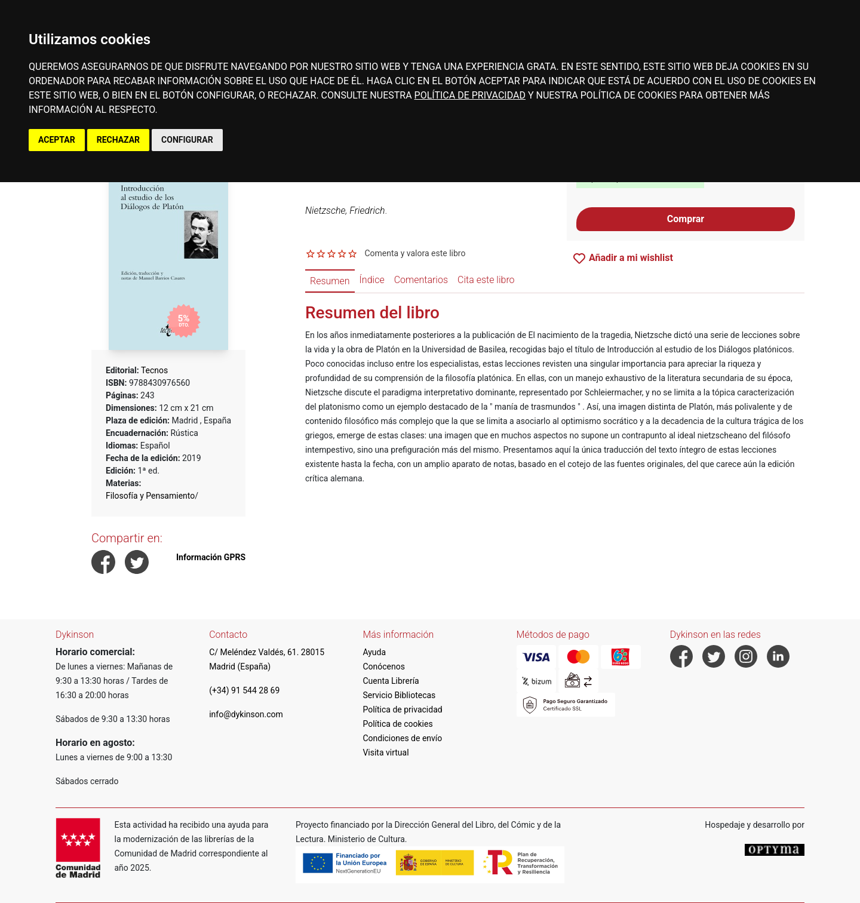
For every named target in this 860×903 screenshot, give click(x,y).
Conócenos (384, 666)
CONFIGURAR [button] (187, 140)
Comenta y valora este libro (414, 253)
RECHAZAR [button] (118, 140)
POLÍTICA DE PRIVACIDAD (470, 95)
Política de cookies (397, 724)
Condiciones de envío (402, 738)
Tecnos (154, 370)
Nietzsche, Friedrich (345, 210)
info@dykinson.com (246, 714)
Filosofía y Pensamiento (150, 495)
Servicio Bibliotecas (399, 695)
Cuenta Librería (391, 681)
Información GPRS (210, 557)
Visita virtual (385, 752)
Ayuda (374, 652)
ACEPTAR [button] (56, 140)
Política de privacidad (402, 709)
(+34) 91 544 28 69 (244, 690)
